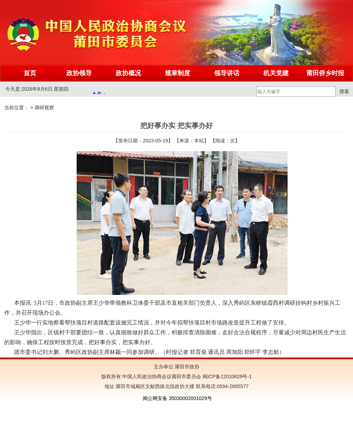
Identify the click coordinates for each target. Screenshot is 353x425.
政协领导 (79, 73)
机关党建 (276, 73)
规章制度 (177, 73)
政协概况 (128, 73)
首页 (30, 73)
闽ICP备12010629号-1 (226, 376)
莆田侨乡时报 (325, 73)
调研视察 (44, 107)
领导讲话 (226, 73)
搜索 (344, 91)
